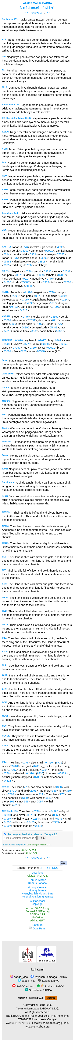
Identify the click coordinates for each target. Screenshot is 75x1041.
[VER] (23, 7)
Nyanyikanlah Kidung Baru (37, 893)
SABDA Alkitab (23, 986)
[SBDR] (34, 7)
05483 (7, 261)
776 (26, 787)
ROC (55, 867)
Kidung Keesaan (37, 887)
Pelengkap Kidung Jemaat (37, 896)
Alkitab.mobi (37, 900)
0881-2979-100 (21, 1022)
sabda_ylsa (19, 976)
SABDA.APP (37, 914)
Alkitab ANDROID (37, 875)
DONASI (51, 998)
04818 (41, 261)
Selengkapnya (48, 980)
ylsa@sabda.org (50, 1022)
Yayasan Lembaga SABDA (48, 976)
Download (37, 872)
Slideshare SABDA (38, 990)
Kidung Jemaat (37, 890)
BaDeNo (37, 917)
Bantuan (37, 924)
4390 (59, 787)
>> (48, 12)
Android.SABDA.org (37, 911)
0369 (33, 254)
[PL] (45, 7)
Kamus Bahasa (37, 883)
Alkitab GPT (31, 853)
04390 (59, 247)
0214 (6, 254)
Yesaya (34, 12)
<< (27, 12)
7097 (11, 794)
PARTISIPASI (36, 998)
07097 (61, 254)
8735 (59, 762)
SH (41, 867)
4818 (16, 805)
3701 (13, 790)
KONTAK (22, 998)
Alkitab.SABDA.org (37, 908)
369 (54, 790)
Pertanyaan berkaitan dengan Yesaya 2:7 (32, 834)
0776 (25, 247)
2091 (33, 790)
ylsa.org (30, 1026)
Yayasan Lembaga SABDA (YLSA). (37, 1008)
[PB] (51, 7)
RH (48, 867)
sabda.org (44, 1026)
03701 (24, 250)
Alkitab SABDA (28, 850)
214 (40, 794)
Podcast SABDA (51, 986)
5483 (48, 797)
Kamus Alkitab (37, 880)
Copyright (37, 903)
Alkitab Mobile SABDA (37, 3)
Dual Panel (37, 928)
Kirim (42, 837)
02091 (49, 250)
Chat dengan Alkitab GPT (39, 845)
